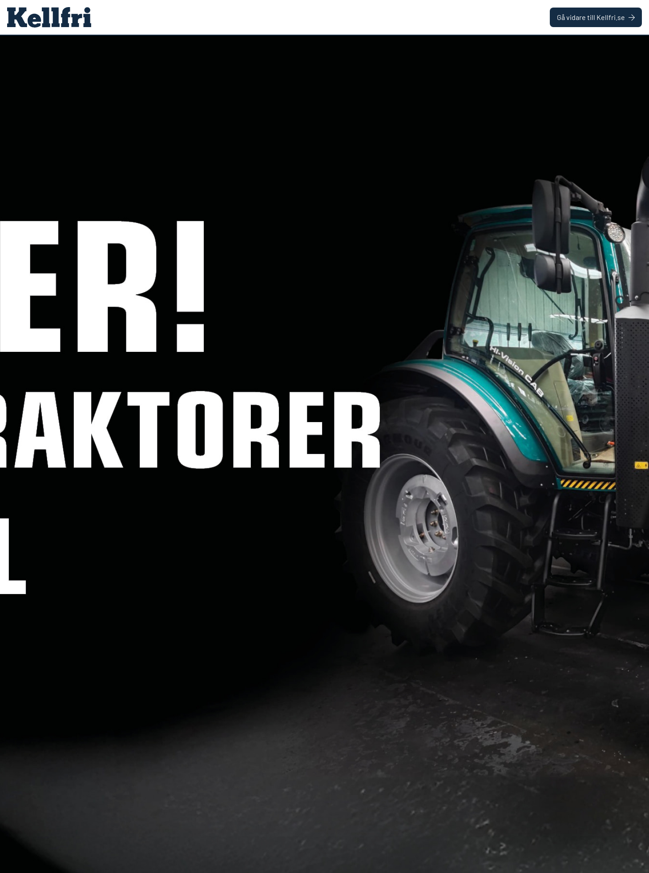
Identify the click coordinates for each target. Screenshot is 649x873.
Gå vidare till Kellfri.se (596, 17)
